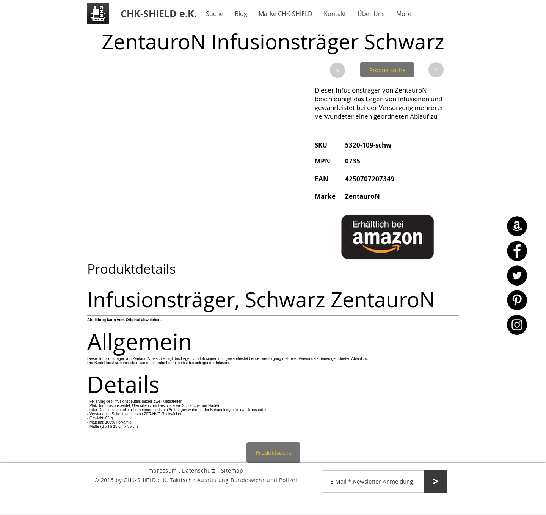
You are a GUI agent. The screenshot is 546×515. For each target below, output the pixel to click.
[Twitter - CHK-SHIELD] (517, 275)
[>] (337, 70)
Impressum (161, 470)
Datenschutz (199, 470)
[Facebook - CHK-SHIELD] (517, 251)
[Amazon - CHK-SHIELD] (517, 226)
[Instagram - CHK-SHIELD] (517, 325)
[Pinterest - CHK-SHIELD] (517, 300)
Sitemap (232, 470)
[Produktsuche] (387, 69)
